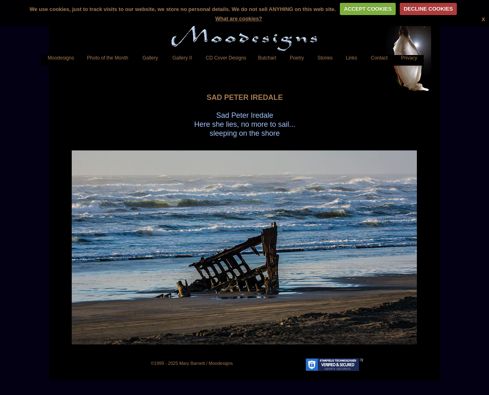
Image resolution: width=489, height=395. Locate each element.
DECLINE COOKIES (428, 9)
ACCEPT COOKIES (368, 9)
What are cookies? (238, 18)
